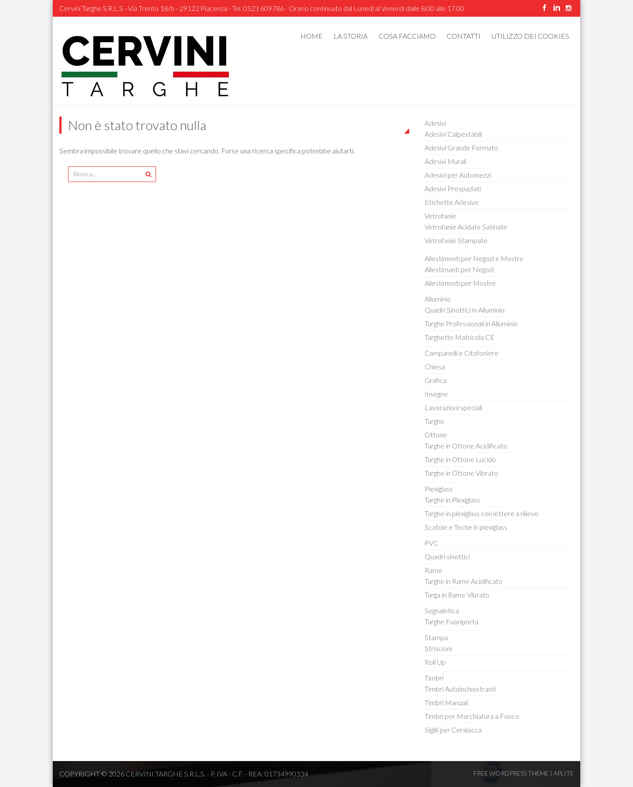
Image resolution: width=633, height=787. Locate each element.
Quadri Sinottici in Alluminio (465, 310)
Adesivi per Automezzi (458, 175)
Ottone (436, 434)
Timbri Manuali (446, 702)
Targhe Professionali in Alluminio (471, 323)
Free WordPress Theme (511, 773)
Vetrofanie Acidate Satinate (466, 226)
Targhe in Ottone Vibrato (461, 473)
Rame (433, 570)
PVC (431, 543)
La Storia (350, 36)
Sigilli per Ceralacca (453, 729)
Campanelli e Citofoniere (461, 353)
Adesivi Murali (445, 161)
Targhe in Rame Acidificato (463, 581)
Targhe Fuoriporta (451, 621)
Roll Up (435, 662)
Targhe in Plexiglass (452, 500)
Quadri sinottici (447, 556)
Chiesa (435, 366)
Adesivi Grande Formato (461, 147)
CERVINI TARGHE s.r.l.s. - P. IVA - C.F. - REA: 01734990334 (217, 773)
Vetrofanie (440, 215)
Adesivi (435, 123)
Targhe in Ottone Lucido (460, 459)
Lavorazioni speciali (453, 407)
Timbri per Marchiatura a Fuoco (472, 716)
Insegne (436, 394)
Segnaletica (442, 610)
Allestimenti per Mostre (460, 283)
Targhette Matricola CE (460, 337)
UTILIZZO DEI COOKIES (530, 36)
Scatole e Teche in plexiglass (466, 527)
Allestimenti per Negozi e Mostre (474, 258)
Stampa (436, 637)
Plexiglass (439, 489)
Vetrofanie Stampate (456, 240)
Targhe (434, 421)
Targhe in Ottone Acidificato (466, 445)
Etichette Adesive (452, 202)
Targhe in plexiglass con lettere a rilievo (481, 513)
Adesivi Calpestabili (453, 134)
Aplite (563, 773)
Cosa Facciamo (407, 36)
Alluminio (438, 299)
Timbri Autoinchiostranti (460, 689)
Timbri (434, 678)
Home (311, 36)
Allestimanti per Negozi (459, 269)
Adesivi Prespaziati (453, 188)
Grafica (436, 380)
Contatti (463, 36)
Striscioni (438, 648)
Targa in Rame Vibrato (457, 594)
